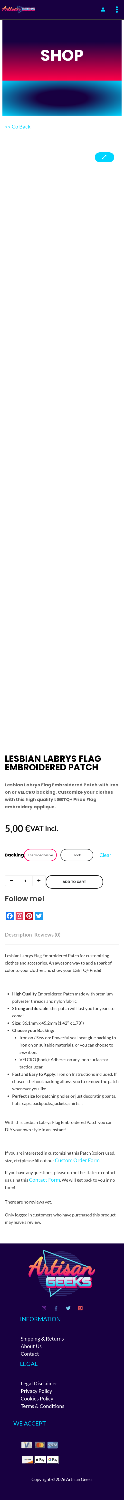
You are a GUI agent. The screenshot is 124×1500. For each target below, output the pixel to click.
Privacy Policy (36, 1391)
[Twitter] (68, 1308)
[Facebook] (56, 1308)
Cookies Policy (37, 1398)
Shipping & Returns (42, 1338)
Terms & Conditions (42, 1406)
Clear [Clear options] (105, 855)
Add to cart (74, 882)
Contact (30, 1354)
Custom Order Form (77, 1160)
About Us (31, 1346)
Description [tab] (18, 934)
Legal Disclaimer (39, 1383)
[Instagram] (43, 1308)
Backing (14, 855)
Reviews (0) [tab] (47, 934)
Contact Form (44, 1180)
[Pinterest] (80, 1308)
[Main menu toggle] (117, 10)
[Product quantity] (25, 880)
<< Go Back (17, 126)
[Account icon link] (103, 9)
